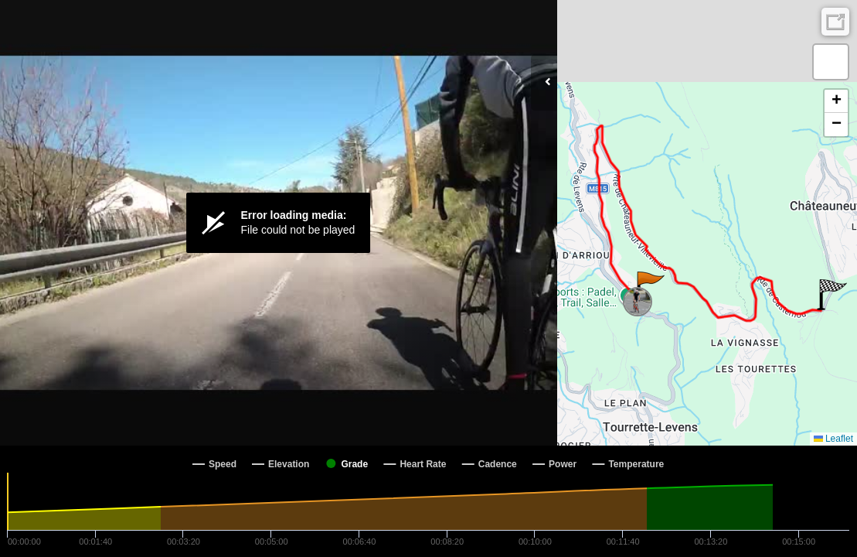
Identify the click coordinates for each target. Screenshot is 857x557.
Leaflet (833, 438)
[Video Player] (278, 223)
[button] (649, 287)
